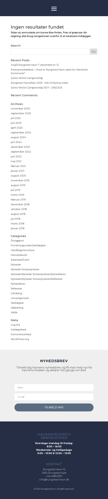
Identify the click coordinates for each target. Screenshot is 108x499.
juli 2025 (16, 118)
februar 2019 (18, 199)
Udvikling (16, 293)
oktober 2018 (19, 209)
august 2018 (18, 214)
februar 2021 (18, 166)
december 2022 (20, 147)
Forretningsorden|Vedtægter (28, 245)
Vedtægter (17, 303)
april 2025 (17, 127)
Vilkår (14, 312)
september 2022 (21, 151)
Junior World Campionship (27, 78)
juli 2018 (15, 218)
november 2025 (20, 108)
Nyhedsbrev (18, 283)
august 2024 (18, 137)
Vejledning (17, 307)
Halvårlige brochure (22, 250)
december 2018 (20, 204)
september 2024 (21, 132)
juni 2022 (16, 156)
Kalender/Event (20, 259)
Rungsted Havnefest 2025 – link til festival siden (39, 82)
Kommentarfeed (21, 334)
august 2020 (18, 175)
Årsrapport (17, 240)
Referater (16, 288)
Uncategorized (20, 298)
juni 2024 (16, 142)
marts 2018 (17, 223)
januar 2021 (17, 170)
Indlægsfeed (18, 329)
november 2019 (20, 180)
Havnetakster (19, 255)
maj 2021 (16, 161)
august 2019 (18, 185)
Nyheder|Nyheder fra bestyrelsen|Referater (37, 279)
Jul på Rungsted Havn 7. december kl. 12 (35, 64)
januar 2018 (17, 228)
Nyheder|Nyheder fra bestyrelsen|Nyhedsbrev (38, 274)
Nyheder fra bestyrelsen (25, 269)
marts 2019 (17, 194)
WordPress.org (20, 339)
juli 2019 (15, 190)
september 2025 (21, 113)
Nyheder (16, 264)
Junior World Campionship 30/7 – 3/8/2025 (36, 87)
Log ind (15, 324)
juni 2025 (16, 123)
